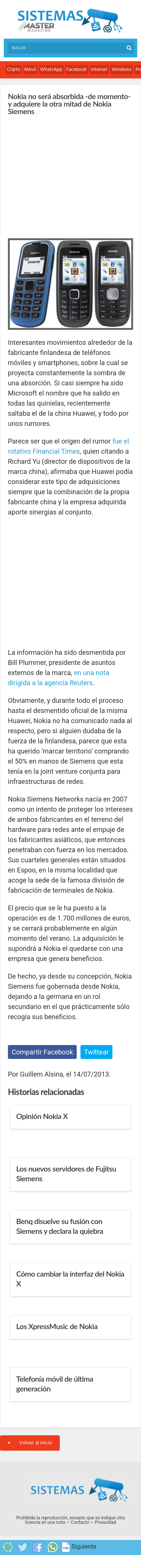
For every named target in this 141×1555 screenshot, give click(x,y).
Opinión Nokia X (42, 1115)
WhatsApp (51, 70)
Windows (122, 70)
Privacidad (105, 1522)
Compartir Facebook (42, 1052)
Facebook (77, 70)
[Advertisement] (64, 175)
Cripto (13, 70)
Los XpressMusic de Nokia (56, 1326)
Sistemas (70, 21)
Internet (99, 70)
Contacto (80, 1522)
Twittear (96, 1052)
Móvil (30, 70)
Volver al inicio (30, 1443)
